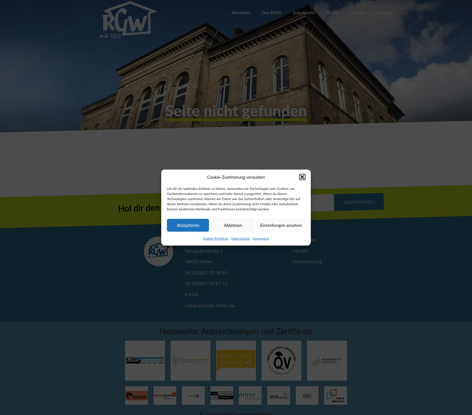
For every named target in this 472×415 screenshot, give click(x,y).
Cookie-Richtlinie (215, 238)
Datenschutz (240, 238)
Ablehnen (233, 225)
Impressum (261, 238)
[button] (302, 177)
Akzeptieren (188, 225)
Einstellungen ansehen (281, 225)
